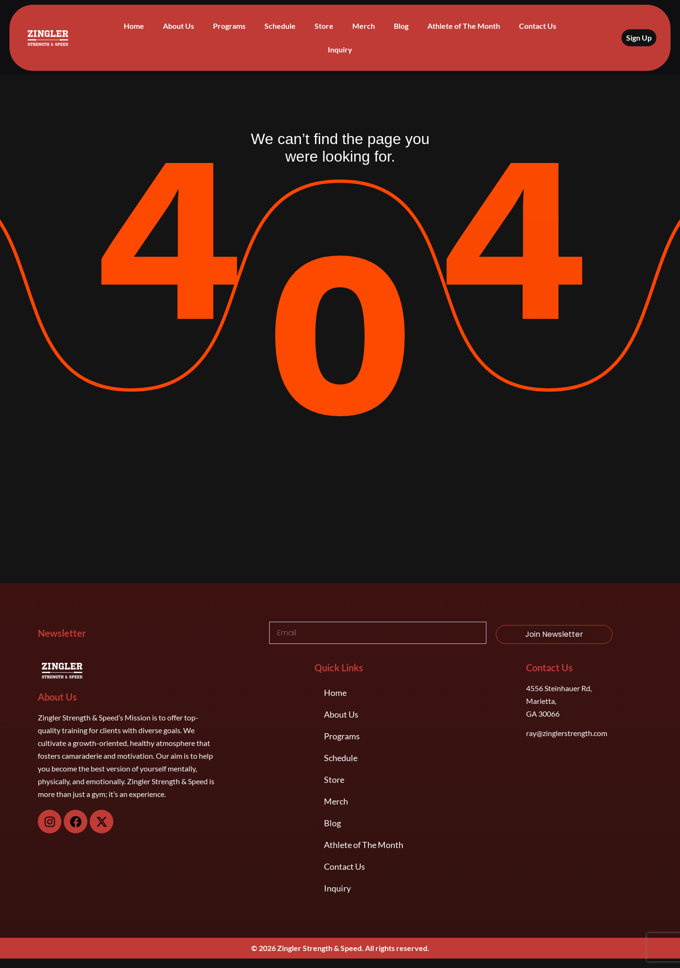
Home (134, 25)
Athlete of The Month (463, 25)
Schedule (280, 25)
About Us (178, 25)
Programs (229, 25)
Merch (363, 25)
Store (323, 25)
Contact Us (537, 25)
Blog (401, 25)
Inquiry (340, 49)
